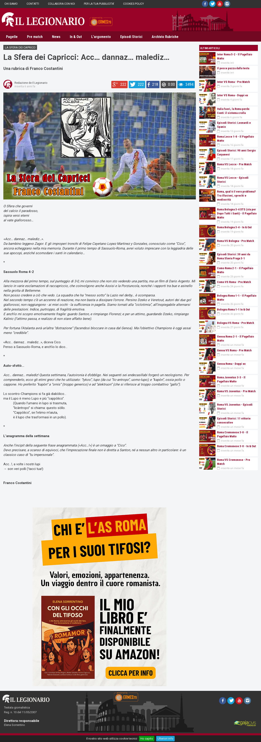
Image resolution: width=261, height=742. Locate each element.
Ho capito (146, 738)
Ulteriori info (165, 738)
